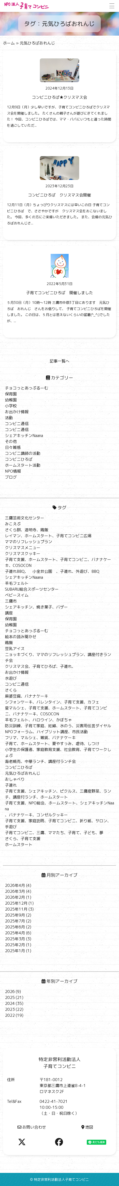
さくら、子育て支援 (22, 838)
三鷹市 (11, 601)
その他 (11, 441)
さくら (11, 690)
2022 (10, 1015)
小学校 (11, 406)
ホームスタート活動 (22, 465)
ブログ (11, 477)
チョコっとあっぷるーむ (26, 388)
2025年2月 (15, 944)
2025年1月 (15, 950)
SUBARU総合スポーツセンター (32, 589)
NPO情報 (13, 471)
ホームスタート (18, 844)
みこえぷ (13, 524)
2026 (10, 991)
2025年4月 (15, 933)
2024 (10, 1003)
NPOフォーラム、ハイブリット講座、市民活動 (46, 731)
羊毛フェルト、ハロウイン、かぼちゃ (38, 720)
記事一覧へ (59, 361)
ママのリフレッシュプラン (28, 541)
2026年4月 (15, 885)
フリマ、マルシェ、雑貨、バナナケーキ (40, 737)
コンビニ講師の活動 (22, 453)
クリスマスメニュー (22, 547)
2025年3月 (15, 939)
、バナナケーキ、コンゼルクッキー (36, 815)
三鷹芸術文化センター (24, 518)
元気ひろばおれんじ (22, 773)
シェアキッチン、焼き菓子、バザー (36, 607)
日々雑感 (13, 447)
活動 (9, 417)
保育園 (11, 394)
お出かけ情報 (17, 411)
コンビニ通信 (17, 423)
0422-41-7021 (54, 1101)
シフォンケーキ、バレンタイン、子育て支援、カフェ (52, 702)
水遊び (11, 678)
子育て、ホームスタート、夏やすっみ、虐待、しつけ (52, 743)
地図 (87, 1127)
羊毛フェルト (17, 583)
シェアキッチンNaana (24, 435)
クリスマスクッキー (22, 553)
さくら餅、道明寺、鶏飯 (26, 529)
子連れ (11, 785)
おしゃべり (15, 779)
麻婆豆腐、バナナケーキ (26, 696)
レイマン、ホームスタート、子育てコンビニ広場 (48, 535)
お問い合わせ (31, 1127)
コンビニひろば (18, 459)
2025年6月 (15, 927)
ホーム (9, 43)
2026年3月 (15, 891)
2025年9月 (15, 915)
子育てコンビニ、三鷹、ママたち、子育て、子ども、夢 (54, 832)
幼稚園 (11, 400)
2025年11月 (16, 909)
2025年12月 (16, 903)
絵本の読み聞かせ (20, 636)
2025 (10, 997)
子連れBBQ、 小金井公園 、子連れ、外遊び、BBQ (52, 571)
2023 (10, 1009)
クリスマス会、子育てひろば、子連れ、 (40, 666)
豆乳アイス (15, 648)
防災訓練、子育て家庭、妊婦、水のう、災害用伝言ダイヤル (58, 725)
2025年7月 (15, 921)
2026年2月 (15, 897)
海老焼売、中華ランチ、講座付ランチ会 (40, 761)
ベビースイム (17, 595)
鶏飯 (9, 642)
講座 (9, 613)
